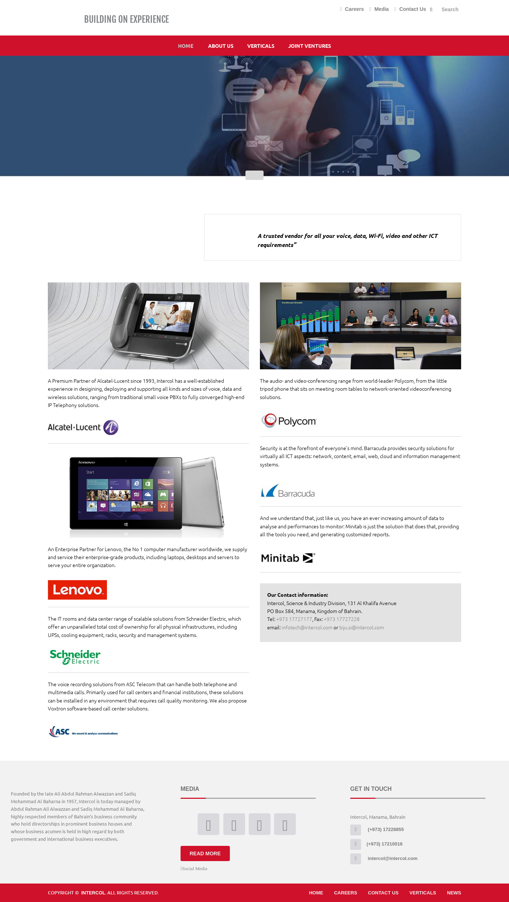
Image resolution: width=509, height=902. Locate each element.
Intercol (93, 892)
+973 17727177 (294, 618)
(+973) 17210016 (376, 844)
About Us (220, 45)
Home (185, 45)
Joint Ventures (309, 45)
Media (379, 9)
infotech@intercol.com (307, 627)
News (454, 892)
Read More (205, 853)
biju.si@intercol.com (361, 627)
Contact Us (410, 9)
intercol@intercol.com (384, 858)
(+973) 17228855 (377, 829)
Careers (352, 9)
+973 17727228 (341, 618)
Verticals (260, 45)
